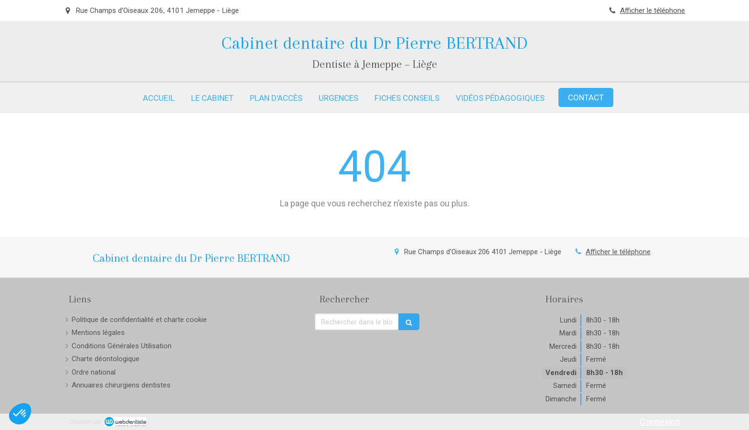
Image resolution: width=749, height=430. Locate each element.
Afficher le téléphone (652, 10)
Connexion (660, 422)
